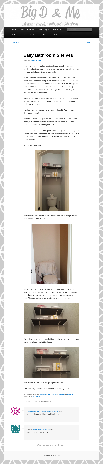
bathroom (43, 394)
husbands (61, 394)
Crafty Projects (44, 30)
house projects (52, 394)
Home (14, 30)
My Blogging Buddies (19, 35)
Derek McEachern (33, 411)
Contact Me (31, 30)
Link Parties (57, 30)
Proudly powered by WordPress (51, 455)
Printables (46, 35)
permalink (36, 396)
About (22, 30)
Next (89, 43)
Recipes (56, 35)
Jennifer (70, 394)
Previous (15, 43)
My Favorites (34, 35)
